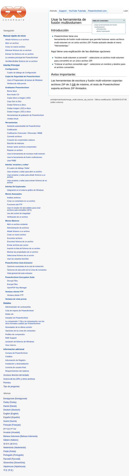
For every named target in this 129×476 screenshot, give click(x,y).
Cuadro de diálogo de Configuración (21, 73)
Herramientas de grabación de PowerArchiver (25, 115)
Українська (20, 466)
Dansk (13, 406)
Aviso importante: (103, 31)
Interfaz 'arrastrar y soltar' (17, 165)
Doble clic (9, 314)
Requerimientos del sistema (17, 371)
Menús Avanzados (13, 194)
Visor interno (10, 345)
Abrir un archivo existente (17, 224)
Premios (7, 382)
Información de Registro (15, 360)
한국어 (14, 444)
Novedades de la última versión (18, 327)
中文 (11, 470)
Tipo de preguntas (11, 386)
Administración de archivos (18, 228)
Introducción (101, 29)
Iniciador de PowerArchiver (16, 318)
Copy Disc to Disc (14, 101)
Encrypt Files (12, 284)
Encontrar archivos (14, 238)
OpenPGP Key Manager (17, 288)
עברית (7, 429)
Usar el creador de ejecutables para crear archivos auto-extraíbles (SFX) (23, 209)
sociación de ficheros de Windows (19, 342)
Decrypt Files (12, 281)
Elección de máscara (15, 143)
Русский (16, 459)
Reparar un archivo (15, 150)
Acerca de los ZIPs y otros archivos (19, 379)
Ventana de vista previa (16, 83)
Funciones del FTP (14, 204)
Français (16, 425)
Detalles (7, 303)
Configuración (11, 69)
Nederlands (20, 447)
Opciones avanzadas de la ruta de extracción (25, 266)
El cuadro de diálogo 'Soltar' (18, 168)
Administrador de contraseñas (18, 307)
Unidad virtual (12, 119)
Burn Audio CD (13, 95)
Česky (13, 402)
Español (15, 417)
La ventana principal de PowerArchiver (21, 57)
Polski (12, 451)
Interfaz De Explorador (15, 187)
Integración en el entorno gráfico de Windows (25, 190)
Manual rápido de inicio (14, 36)
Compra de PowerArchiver (16, 353)
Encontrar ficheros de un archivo (20, 242)
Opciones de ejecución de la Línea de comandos (26, 270)
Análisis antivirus (14, 198)
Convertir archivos (14, 136)
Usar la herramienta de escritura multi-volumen (26, 154)
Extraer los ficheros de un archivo (19, 54)
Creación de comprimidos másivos (21, 140)
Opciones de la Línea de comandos (20, 331)
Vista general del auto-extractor (19, 273)
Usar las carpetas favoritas (18, 259)
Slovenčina (19, 462)
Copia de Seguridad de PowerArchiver (22, 76)
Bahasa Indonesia (29, 436)
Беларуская (20, 398)
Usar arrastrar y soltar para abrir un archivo (24, 172)
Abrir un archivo (12, 43)
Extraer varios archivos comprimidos (21, 147)
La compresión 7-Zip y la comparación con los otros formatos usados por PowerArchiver (24, 322)
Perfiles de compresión (15, 334)
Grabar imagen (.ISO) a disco (19, 108)
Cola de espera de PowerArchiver (19, 311)
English (14, 413)
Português (18, 455)
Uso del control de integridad (18, 213)
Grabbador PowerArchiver (17, 87)
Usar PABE (11, 161)
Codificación (12, 130)
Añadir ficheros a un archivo (17, 40)
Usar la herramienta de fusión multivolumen (68, 20)
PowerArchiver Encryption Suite (19, 277)
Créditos (8, 356)
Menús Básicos (12, 221)
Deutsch (15, 410)
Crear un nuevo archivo (15, 47)
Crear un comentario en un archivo (21, 201)
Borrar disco (12, 91)
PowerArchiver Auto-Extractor (19, 263)
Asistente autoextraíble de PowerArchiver (23, 126)
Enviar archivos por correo (17, 245)
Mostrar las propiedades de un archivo (22, 252)
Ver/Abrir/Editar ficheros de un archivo (21, 61)
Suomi (13, 421)
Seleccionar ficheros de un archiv (20, 255)
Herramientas (11, 123)
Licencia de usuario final (15, 367)
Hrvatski (15, 432)
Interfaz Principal (11, 65)
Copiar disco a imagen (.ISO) (19, 98)
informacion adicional (13, 349)
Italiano (14, 440)
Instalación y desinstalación (17, 364)
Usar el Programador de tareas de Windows (24, 80)
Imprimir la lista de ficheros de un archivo (23, 248)
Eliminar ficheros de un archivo (18, 50)
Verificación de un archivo (17, 217)
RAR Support (10, 338)
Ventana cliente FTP (14, 292)
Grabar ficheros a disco (16, 105)
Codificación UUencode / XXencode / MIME (24, 133)
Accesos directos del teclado (16, 375)
